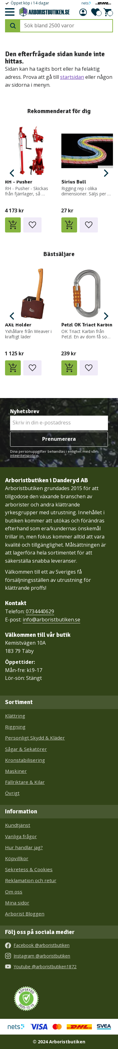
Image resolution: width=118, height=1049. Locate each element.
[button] (9, 12)
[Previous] (12, 173)
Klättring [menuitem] (15, 716)
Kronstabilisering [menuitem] (25, 760)
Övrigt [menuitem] (12, 793)
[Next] (105, 173)
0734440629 (40, 611)
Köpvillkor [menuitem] (16, 858)
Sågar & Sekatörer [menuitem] (26, 749)
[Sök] (13, 26)
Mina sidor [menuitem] (17, 902)
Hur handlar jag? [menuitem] (24, 847)
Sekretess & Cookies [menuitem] (29, 869)
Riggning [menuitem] (15, 727)
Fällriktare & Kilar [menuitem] (25, 782)
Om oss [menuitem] (13, 891)
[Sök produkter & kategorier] (66, 26)
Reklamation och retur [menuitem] (30, 880)
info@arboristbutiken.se (51, 619)
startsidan (72, 77)
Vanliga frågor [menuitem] (21, 836)
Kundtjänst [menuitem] (17, 825)
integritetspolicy (24, 455)
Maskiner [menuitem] (16, 771)
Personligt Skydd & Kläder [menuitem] (35, 738)
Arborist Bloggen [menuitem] (24, 913)
